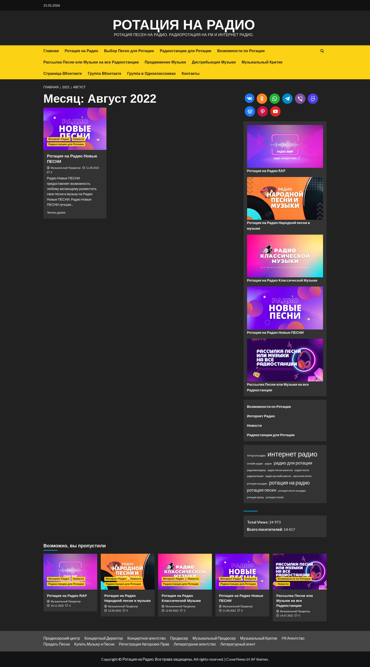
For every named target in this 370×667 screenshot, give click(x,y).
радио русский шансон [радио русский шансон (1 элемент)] (278, 475)
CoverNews (236, 659)
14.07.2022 (286, 615)
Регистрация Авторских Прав (144, 644)
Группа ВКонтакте (104, 74)
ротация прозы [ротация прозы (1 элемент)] (255, 497)
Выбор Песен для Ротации (129, 51)
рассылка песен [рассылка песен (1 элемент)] (302, 475)
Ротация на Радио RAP (266, 171)
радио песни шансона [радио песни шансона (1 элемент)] (280, 470)
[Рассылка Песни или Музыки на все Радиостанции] (300, 572)
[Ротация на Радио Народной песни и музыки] (128, 572)
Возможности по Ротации (241, 51)
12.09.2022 (114, 610)
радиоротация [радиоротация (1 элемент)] (255, 475)
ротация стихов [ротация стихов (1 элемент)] (275, 497)
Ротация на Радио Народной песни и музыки (278, 225)
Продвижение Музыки (165, 62)
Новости (254, 425)
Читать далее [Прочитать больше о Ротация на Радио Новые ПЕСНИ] (56, 212)
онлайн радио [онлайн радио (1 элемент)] (255, 463)
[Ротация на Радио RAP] (70, 572)
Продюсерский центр (61, 638)
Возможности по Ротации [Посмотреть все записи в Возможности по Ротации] (294, 578)
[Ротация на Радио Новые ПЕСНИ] (74, 129)
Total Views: (258, 522)
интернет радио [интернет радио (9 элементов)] (292, 454)
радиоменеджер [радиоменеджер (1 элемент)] (256, 470)
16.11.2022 (57, 605)
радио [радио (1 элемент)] (268, 463)
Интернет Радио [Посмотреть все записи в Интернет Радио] (58, 139)
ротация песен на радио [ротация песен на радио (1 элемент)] (292, 490)
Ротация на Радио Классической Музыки (282, 280)
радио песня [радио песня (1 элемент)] (302, 470)
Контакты (190, 74)
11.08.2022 (92, 167)
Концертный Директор (103, 638)
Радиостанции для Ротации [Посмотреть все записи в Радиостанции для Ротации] (66, 144)
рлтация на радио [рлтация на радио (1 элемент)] (257, 483)
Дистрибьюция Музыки (214, 62)
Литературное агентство (195, 644)
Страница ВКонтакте (62, 74)
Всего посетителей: (265, 529)
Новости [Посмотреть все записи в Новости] (78, 139)
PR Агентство (293, 638)
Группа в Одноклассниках (151, 74)
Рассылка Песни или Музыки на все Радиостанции (91, 62)
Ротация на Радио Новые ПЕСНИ (275, 332)
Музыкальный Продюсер (66, 167)
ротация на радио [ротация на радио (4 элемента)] (289, 483)
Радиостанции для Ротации (185, 51)
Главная (51, 51)
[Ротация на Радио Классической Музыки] (185, 572)
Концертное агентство (146, 638)
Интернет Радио (261, 416)
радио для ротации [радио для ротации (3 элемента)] (293, 462)
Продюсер (179, 638)
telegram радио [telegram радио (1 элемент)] (256, 455)
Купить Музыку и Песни (94, 644)
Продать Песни (56, 644)
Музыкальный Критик (262, 62)
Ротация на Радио (183, 25)
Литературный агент (238, 644)
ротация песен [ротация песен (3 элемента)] (262, 490)
